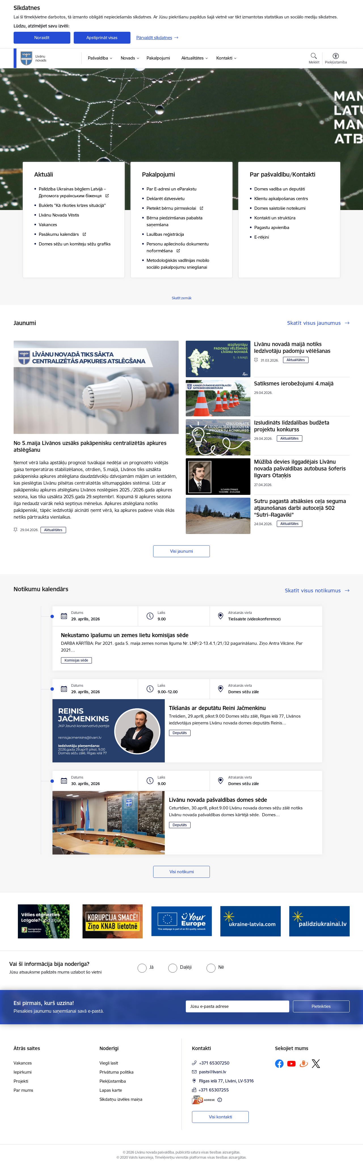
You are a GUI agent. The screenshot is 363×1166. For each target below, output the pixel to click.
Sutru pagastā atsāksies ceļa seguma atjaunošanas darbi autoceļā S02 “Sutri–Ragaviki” (300, 508)
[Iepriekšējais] (26, 921)
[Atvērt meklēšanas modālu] (314, 59)
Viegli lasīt (109, 1063)
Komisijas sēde (76, 660)
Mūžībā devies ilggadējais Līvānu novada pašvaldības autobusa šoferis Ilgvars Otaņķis (300, 468)
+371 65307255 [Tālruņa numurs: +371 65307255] (214, 1090)
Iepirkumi (22, 1072)
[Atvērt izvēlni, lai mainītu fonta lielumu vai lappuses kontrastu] (336, 59)
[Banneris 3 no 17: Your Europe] (181, 921)
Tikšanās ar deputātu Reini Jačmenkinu (217, 708)
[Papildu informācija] (220, 1100)
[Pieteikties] (321, 1006)
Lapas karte (111, 1090)
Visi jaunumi (181, 551)
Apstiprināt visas (101, 37)
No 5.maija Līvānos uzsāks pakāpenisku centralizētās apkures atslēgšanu (90, 446)
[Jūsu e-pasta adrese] (237, 1006)
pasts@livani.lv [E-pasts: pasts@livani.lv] (212, 1071)
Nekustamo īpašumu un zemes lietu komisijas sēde (125, 635)
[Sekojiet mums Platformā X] (316, 1063)
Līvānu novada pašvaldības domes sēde (218, 799)
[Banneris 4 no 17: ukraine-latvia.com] (250, 921)
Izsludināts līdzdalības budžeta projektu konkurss (291, 426)
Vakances (23, 1063)
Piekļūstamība (113, 1081)
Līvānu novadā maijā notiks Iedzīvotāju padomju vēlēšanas (292, 347)
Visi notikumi (182, 871)
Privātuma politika (117, 1072)
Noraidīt (41, 37)
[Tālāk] (336, 921)
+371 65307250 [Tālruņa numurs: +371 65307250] (214, 1063)
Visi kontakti (220, 1117)
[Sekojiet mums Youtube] (291, 1063)
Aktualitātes (53, 530)
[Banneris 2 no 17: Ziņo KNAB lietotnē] (113, 921)
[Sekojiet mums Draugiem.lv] (303, 1063)
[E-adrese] (203, 1099)
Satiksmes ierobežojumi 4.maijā (294, 383)
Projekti (21, 1081)
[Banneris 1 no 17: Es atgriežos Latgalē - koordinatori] (43, 921)
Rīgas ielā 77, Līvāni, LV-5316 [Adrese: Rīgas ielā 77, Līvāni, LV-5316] (226, 1081)
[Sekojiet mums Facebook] (279, 1063)
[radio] (145, 967)
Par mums (23, 1090)
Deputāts (180, 733)
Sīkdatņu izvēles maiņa (121, 1099)
